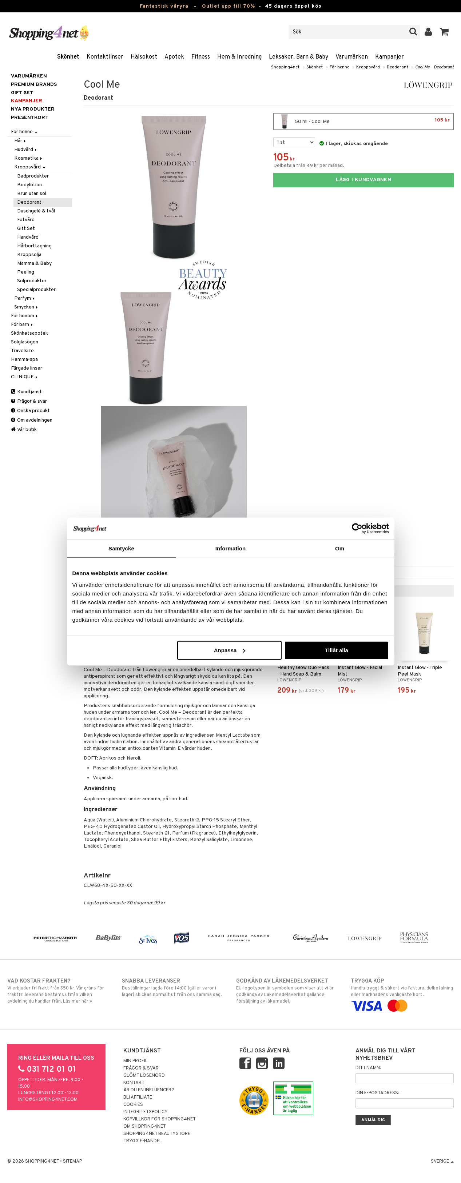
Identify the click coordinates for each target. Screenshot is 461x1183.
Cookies (133, 1105)
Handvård (28, 237)
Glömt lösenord (144, 1076)
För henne (339, 67)
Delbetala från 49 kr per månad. (308, 166)
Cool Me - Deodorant (434, 67)
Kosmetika (28, 158)
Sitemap (72, 1161)
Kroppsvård (368, 67)
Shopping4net (285, 67)
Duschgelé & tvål (36, 211)
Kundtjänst (26, 392)
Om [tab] (339, 548)
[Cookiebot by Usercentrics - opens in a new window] (357, 528)
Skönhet (68, 57)
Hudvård (26, 150)
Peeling (25, 272)
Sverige (442, 1161)
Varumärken (351, 57)
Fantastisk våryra (164, 6)
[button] (444, 32)
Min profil (135, 1061)
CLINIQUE (25, 377)
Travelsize (22, 351)
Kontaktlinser (105, 57)
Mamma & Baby (34, 263)
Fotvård (26, 220)
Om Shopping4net (144, 1127)
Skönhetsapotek (29, 333)
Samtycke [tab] (121, 548)
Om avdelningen (31, 420)
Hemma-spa (24, 360)
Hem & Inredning (239, 57)
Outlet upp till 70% (228, 6)
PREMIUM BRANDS (34, 84)
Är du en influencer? (148, 1090)
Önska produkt (30, 411)
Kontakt (133, 1083)
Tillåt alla (336, 650)
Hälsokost (144, 57)
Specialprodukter (36, 290)
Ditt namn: (368, 1068)
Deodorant (397, 67)
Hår (20, 141)
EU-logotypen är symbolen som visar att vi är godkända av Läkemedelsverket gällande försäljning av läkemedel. (287, 990)
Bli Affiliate (137, 1097)
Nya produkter (33, 109)
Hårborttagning (34, 246)
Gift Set (26, 229)
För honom (25, 316)
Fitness (200, 57)
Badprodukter (33, 176)
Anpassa (230, 650)
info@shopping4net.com (48, 1100)
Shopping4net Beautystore (156, 1134)
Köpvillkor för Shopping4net (159, 1119)
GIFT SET (22, 93)
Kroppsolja (29, 255)
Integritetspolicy (145, 1112)
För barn (22, 325)
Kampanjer (389, 57)
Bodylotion (29, 185)
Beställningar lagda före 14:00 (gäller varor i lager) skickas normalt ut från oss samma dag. (173, 987)
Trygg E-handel (142, 1141)
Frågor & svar (29, 401)
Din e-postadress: (377, 1093)
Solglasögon (24, 342)
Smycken (26, 307)
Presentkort (29, 118)
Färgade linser (26, 368)
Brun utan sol (31, 194)
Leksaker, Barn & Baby (298, 57)
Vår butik (24, 430)
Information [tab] (230, 548)
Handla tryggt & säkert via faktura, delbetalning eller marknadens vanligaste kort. (402, 993)
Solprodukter (32, 281)
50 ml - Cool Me (363, 121)
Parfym (25, 298)
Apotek (174, 57)
